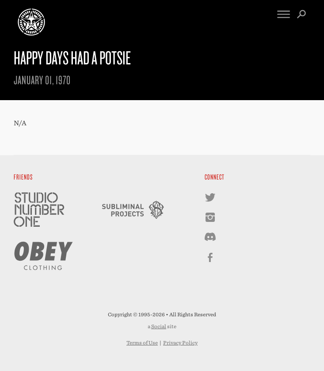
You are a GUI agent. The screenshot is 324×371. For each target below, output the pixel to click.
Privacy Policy (180, 343)
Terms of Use (142, 343)
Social (158, 326)
